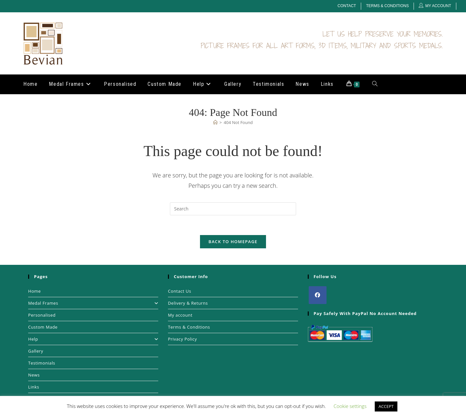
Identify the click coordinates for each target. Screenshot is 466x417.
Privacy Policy (182, 339)
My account (180, 315)
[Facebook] (318, 295)
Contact (347, 6)
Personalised (42, 315)
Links (33, 387)
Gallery (35, 351)
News (34, 375)
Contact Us (179, 291)
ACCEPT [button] (386, 406)
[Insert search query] (233, 208)
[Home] (215, 122)
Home (34, 291)
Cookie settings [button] (350, 406)
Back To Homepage (232, 241)
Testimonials (41, 363)
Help (93, 339)
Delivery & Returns (188, 303)
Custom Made (43, 327)
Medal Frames (93, 303)
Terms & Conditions (387, 6)
